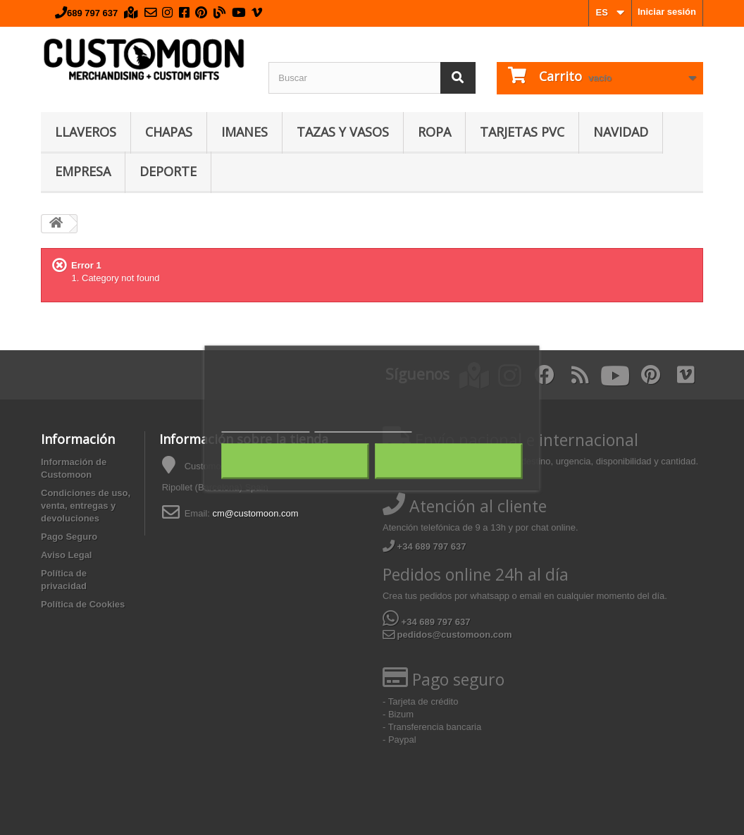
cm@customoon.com (255, 513)
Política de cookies (265, 425)
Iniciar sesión (667, 11)
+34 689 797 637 (424, 546)
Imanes (244, 131)
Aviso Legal (66, 555)
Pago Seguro (69, 536)
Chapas (168, 131)
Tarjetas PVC (522, 131)
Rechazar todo (294, 461)
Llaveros (85, 131)
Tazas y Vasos (343, 131)
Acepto (449, 461)
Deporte (168, 171)
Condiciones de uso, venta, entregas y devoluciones (85, 506)
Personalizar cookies (362, 425)
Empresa (83, 171)
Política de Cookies (83, 604)
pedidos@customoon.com (447, 634)
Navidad (620, 131)
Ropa (434, 131)
